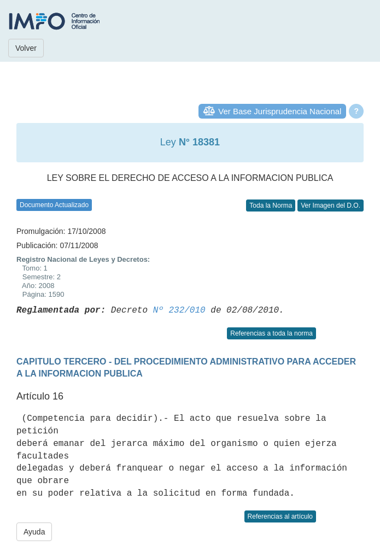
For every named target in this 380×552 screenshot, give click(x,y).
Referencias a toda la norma (271, 333)
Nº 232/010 (179, 310)
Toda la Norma (270, 205)
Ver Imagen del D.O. (330, 205)
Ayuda (34, 531)
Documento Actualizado (54, 205)
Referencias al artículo (280, 516)
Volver (26, 48)
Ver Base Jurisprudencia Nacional (279, 111)
